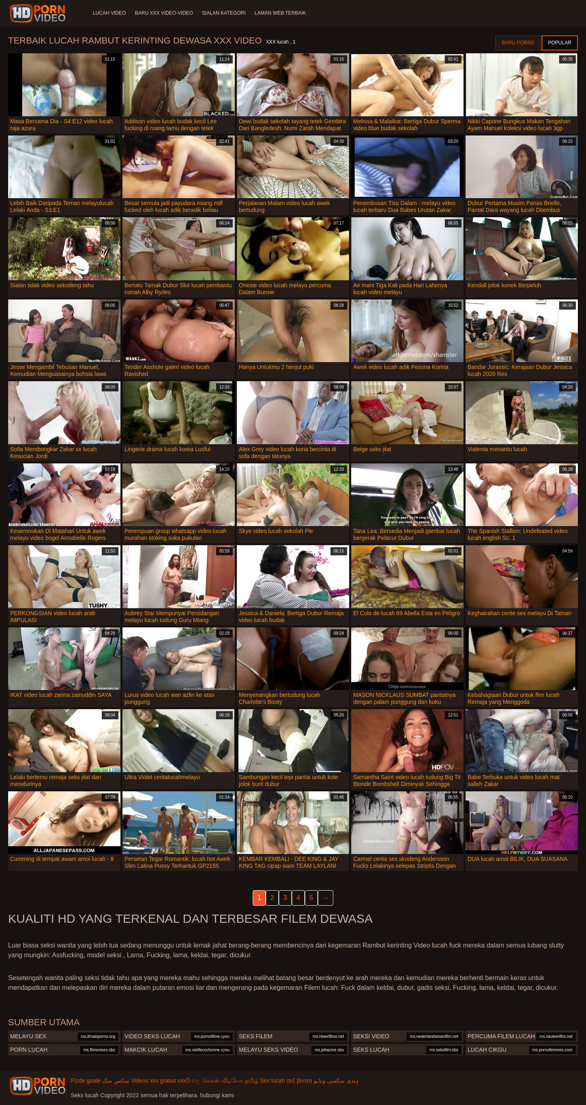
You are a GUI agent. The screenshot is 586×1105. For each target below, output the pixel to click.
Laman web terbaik (282, 13)
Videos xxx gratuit (153, 1080)
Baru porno (518, 43)
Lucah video (109, 13)
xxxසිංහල (189, 1080)
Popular (559, 43)
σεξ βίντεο (299, 1080)
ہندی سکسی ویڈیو (336, 1080)
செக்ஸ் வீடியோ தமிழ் (230, 1080)
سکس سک (115, 1080)
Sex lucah (272, 1080)
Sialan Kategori (225, 13)
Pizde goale (86, 1080)
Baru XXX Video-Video (165, 13)
